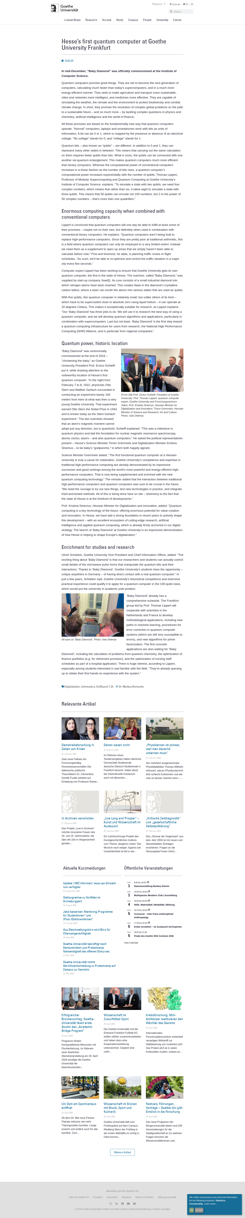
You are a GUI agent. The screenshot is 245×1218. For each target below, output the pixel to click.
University (162, 20)
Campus (133, 20)
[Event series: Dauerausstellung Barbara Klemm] (148, 882)
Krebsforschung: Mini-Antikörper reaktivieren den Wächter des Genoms (164, 1019)
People (147, 20)
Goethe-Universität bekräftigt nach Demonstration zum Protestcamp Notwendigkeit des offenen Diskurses (86, 947)
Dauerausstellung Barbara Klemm (151, 886)
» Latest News (72, 20)
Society (106, 20)
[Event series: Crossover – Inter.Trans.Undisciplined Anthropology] (149, 910)
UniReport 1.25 (104, 686)
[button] (122, 1152)
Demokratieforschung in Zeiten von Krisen (78, 747)
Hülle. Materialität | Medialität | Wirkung (154, 904)
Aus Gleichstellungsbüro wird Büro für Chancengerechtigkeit (86, 931)
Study (119, 20)
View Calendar (131, 942)
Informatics (88, 686)
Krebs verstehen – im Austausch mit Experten (158, 927)
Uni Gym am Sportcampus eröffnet (79, 1106)
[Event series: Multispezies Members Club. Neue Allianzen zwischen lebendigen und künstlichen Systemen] (149, 892)
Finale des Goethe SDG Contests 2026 (154, 936)
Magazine (158, 3)
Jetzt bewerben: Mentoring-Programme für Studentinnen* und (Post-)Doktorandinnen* (88, 915)
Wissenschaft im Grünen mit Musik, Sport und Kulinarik (120, 1108)
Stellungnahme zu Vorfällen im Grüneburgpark (81, 899)
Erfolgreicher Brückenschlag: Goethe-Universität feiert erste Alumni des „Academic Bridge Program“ (78, 1023)
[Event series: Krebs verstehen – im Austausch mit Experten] (149, 923)
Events (177, 20)
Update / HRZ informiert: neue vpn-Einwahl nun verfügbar (89, 885)
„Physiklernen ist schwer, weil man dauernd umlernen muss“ (163, 749)
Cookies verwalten (161, 1209)
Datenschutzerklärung (140, 1209)
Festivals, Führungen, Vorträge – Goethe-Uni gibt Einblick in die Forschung (164, 1108)
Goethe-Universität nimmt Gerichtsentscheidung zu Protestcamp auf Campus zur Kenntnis (89, 965)
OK (191, 1210)
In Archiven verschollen (78, 818)
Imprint (124, 1209)
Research (91, 20)
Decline (199, 1210)
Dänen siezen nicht (117, 745)
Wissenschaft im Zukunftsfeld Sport (116, 1017)
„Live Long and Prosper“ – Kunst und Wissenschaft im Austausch (122, 822)
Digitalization (72, 686)
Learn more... (210, 1204)
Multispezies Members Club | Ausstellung (155, 895)
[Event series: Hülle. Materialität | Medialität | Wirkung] (149, 901)
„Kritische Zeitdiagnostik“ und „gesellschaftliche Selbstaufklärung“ (163, 822)
